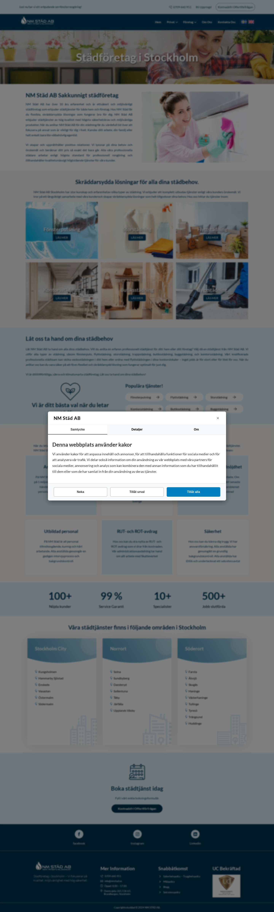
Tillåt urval (137, 491)
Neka (80, 491)
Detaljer (137, 429)
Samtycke (78, 429)
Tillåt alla (193, 491)
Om (196, 429)
